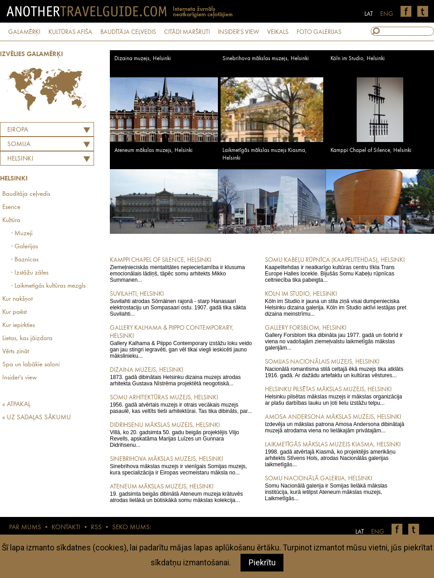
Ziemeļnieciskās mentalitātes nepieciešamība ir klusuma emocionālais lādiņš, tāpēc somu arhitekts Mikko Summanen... (181, 269)
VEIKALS (277, 32)
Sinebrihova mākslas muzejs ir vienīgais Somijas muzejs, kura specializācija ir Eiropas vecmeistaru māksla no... (181, 465)
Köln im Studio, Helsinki (357, 59)
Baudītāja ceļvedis (26, 194)
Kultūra (11, 220)
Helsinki (20, 159)
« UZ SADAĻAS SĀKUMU (36, 417)
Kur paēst (14, 312)
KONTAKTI (66, 527)
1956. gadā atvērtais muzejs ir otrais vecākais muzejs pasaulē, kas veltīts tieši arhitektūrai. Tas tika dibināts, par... (181, 403)
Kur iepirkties (18, 325)
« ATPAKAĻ (16, 404)
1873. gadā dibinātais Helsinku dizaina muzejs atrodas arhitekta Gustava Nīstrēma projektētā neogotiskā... (181, 376)
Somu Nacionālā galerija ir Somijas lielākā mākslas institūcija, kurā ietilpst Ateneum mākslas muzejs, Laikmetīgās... (336, 488)
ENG (386, 14)
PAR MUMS (25, 527)
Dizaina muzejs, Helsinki (142, 59)
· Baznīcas (24, 259)
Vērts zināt (15, 351)
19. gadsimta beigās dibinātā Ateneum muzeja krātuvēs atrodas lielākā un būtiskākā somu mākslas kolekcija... (181, 493)
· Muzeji (22, 233)
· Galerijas (24, 246)
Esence (11, 207)
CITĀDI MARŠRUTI (187, 32)
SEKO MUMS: (131, 527)
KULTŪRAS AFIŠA (70, 32)
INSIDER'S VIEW (238, 32)
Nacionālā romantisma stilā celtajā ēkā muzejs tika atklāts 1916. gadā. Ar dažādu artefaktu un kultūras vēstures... (336, 368)
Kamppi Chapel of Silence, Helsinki (370, 150)
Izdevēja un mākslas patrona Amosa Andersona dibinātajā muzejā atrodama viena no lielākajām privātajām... (336, 423)
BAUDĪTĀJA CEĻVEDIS (128, 32)
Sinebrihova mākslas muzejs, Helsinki (265, 59)
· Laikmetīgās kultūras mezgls (48, 286)
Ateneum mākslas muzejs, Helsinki (153, 150)
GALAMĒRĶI (24, 32)
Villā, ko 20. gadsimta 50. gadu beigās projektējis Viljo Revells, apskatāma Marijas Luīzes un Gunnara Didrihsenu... (181, 434)
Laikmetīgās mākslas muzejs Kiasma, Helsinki (264, 154)
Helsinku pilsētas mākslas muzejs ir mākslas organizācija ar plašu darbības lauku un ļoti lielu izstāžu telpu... (336, 395)
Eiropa (17, 130)
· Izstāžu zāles (29, 273)
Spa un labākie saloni (31, 364)
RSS (96, 527)
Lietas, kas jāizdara (27, 338)
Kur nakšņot (17, 299)
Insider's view (19, 377)
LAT (368, 14)
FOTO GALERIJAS (319, 32)
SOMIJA (18, 144)
